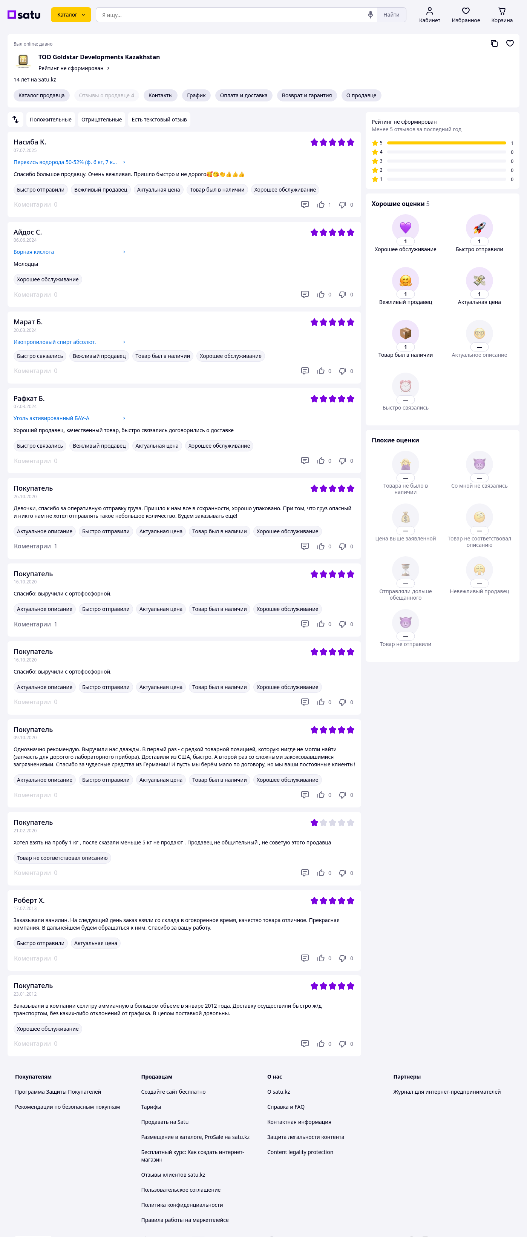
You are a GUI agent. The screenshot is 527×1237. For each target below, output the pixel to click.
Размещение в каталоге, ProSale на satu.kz (195, 1136)
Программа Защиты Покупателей (58, 1091)
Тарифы (151, 1106)
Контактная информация (299, 1121)
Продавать (155, 1121)
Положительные (51, 119)
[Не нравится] (345, 204)
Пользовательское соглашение (181, 1189)
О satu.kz (278, 1091)
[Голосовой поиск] (370, 15)
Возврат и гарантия (307, 95)
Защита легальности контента (305, 1136)
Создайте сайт (159, 1091)
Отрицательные (101, 119)
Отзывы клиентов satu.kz (173, 1174)
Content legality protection (300, 1152)
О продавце (361, 95)
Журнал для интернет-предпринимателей (447, 1091)
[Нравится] (323, 204)
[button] (36, 546)
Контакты (161, 95)
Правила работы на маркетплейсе (185, 1219)
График (196, 95)
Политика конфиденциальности (182, 1204)
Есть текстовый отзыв (159, 119)
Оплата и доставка (244, 95)
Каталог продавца (41, 95)
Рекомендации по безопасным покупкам (67, 1106)
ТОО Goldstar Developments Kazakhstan (99, 57)
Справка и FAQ (286, 1106)
